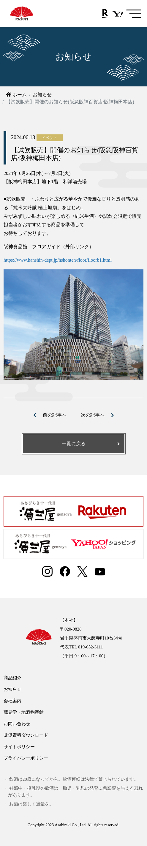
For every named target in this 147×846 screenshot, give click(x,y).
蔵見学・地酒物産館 (24, 712)
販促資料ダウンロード (26, 735)
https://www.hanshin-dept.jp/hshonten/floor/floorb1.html (58, 260)
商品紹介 (12, 678)
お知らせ (42, 94)
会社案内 (12, 700)
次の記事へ (93, 414)
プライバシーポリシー (26, 758)
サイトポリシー (19, 746)
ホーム (16, 94)
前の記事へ (55, 414)
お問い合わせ (17, 723)
